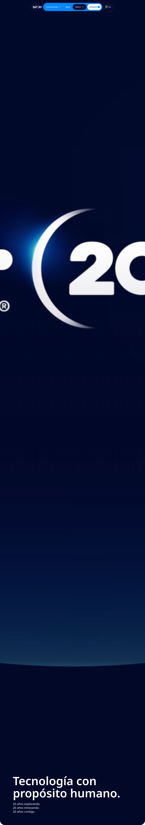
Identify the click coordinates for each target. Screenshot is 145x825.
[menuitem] (68, 7)
